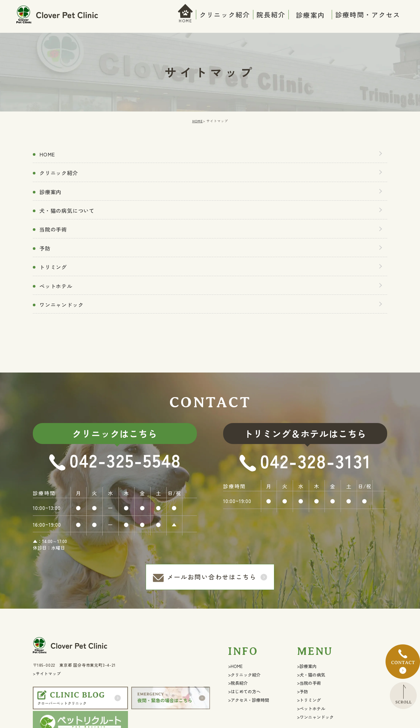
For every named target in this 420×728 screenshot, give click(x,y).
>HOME (235, 666)
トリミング (53, 267)
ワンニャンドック (61, 305)
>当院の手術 (309, 683)
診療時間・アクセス (367, 14)
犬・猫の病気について (66, 210)
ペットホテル (56, 286)
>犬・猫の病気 (311, 675)
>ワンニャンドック (315, 717)
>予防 (302, 691)
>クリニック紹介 (244, 675)
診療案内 (50, 192)
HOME (185, 20)
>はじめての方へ (244, 691)
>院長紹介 (238, 683)
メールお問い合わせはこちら (212, 576)
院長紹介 (271, 14)
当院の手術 (53, 229)
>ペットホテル (311, 708)
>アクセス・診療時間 (248, 700)
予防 (45, 248)
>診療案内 (307, 666)
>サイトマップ (47, 673)
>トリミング (309, 700)
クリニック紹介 (225, 14)
